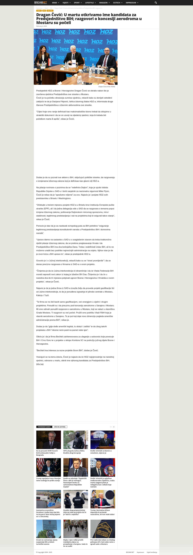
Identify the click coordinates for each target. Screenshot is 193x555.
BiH (51, 8)
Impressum (132, 2)
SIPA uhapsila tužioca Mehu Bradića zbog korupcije (74, 452)
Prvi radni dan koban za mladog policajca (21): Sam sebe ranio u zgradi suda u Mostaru (102, 542)
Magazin (104, 2)
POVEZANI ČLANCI (44, 427)
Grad (55, 2)
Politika (49, 10)
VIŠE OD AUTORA (59, 427)
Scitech (117, 2)
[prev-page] (111, 427)
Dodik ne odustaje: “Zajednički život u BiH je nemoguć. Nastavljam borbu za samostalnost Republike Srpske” (75, 482)
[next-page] (114, 427)
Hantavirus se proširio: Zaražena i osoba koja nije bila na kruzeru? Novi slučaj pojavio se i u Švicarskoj (48, 513)
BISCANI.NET (130, 552)
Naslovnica (39, 8)
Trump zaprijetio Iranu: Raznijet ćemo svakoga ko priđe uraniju (48, 479)
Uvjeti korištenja (152, 552)
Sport (78, 2)
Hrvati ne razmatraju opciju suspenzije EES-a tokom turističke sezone (46, 542)
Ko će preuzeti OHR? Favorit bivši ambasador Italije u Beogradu (47, 453)
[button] (155, 2)
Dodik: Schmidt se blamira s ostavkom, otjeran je (101, 452)
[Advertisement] (75, 148)
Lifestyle (90, 2)
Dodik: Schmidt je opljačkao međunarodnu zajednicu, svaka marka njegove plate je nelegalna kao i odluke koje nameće (102, 482)
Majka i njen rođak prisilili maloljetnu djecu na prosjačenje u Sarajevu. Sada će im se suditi (75, 543)
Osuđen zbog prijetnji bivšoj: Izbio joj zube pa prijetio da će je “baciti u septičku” (74, 512)
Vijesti (67, 2)
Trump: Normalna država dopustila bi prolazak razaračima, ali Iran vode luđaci (102, 512)
